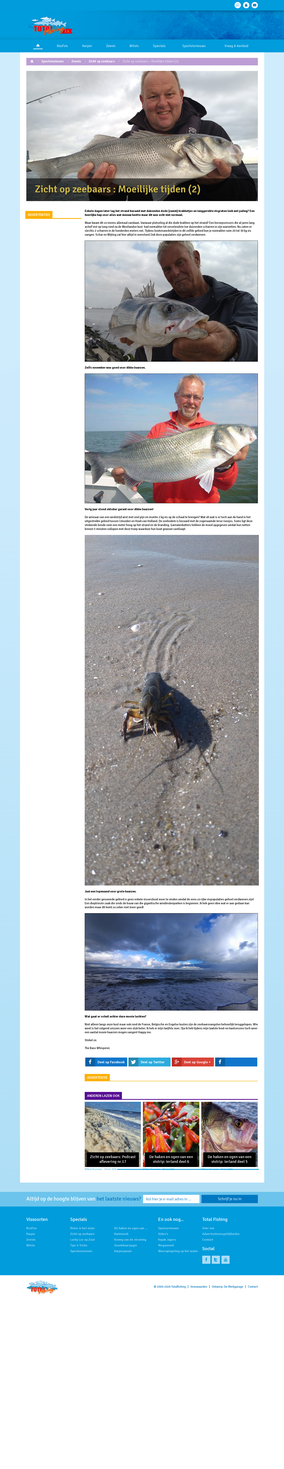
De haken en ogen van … (130, 1228)
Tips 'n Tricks (78, 1245)
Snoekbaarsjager (125, 1245)
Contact (207, 1240)
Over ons (208, 1228)
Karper (87, 46)
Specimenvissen (81, 1251)
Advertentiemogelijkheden (220, 1234)
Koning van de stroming (130, 1240)
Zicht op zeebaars (102, 61)
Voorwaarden (198, 1286)
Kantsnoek (121, 1234)
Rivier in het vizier (82, 1228)
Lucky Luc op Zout (82, 1240)
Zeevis (111, 46)
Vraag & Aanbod (236, 46)
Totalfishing (178, 1286)
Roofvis (62, 46)
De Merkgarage (233, 1286)
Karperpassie (123, 1251)
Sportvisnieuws (194, 46)
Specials (159, 46)
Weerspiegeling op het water (178, 1251)
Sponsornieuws (168, 1228)
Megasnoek (166, 1245)
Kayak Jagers (167, 1240)
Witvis (134, 46)
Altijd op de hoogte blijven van (83, 1199)
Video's (163, 1234)
